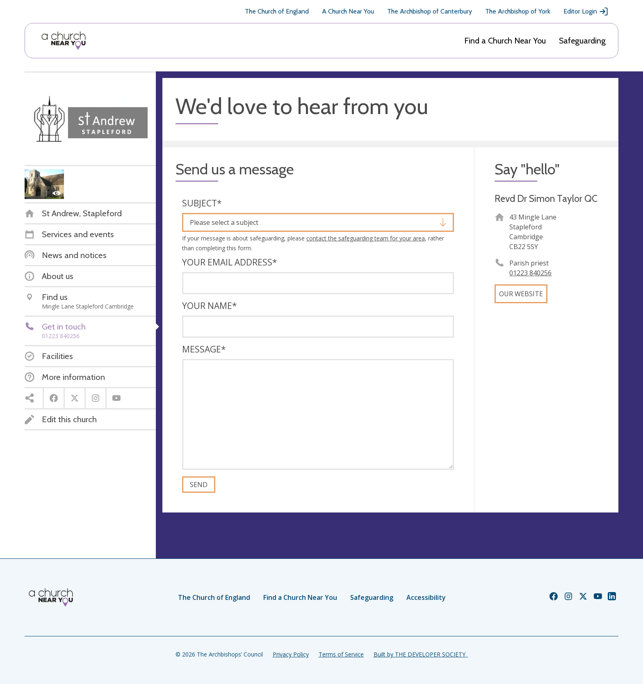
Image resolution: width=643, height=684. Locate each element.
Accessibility (426, 597)
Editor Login (586, 11)
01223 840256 (530, 272)
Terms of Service (341, 654)
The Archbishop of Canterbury (429, 11)
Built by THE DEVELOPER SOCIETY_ (421, 654)
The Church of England (277, 11)
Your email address (229, 262)
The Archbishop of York (517, 11)
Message (204, 349)
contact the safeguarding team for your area (365, 238)
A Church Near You (348, 11)
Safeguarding (582, 41)
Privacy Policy (291, 654)
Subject (202, 203)
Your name (209, 306)
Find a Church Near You (505, 41)
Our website (521, 293)
